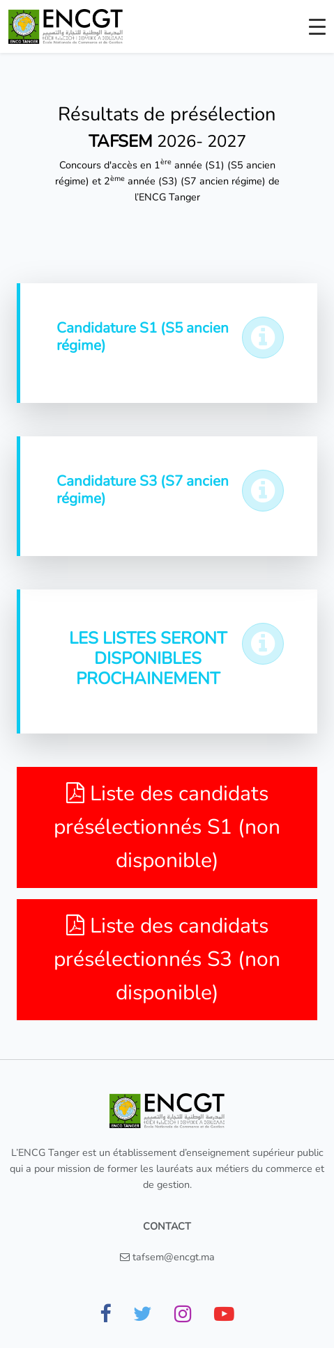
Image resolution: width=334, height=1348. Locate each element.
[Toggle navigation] (317, 26)
